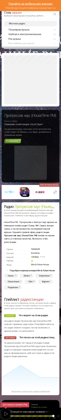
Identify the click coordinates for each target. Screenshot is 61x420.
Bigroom (45, 281)
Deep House (44, 276)
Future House (13, 281)
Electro (27, 276)
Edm (31, 281)
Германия (35, 249)
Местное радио (17, 23)
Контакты (35, 253)
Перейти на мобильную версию (30, 4)
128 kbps (35, 257)
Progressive (13, 287)
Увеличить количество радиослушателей (30, 391)
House (11, 276)
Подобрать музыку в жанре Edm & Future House (32, 270)
